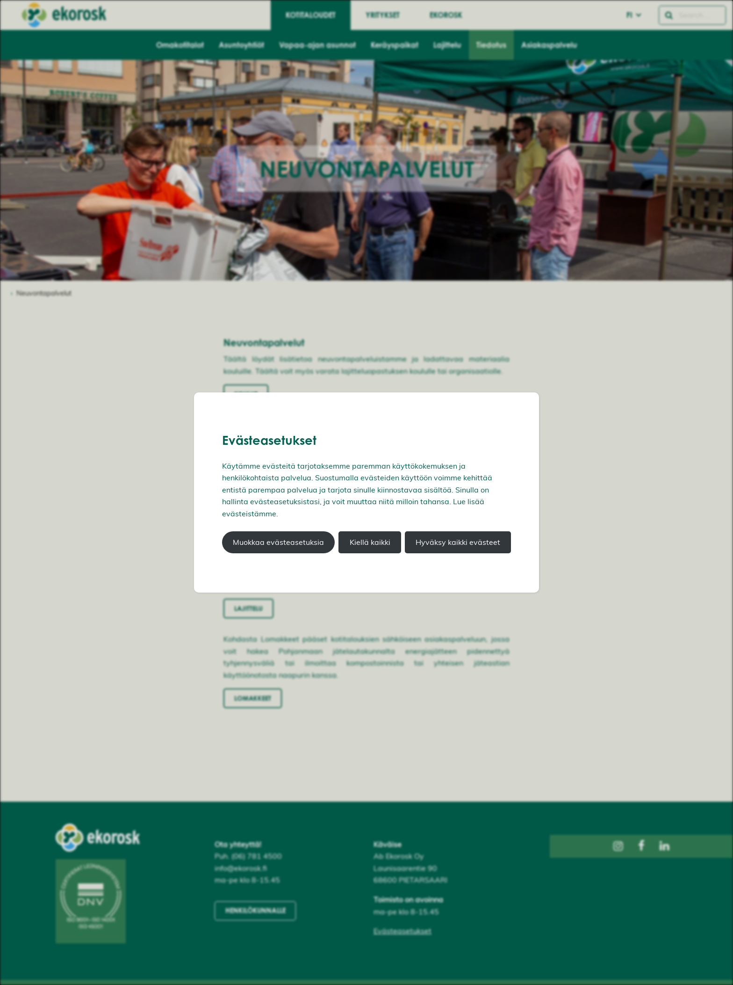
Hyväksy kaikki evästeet (458, 542)
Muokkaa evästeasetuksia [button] (278, 542)
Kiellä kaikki (370, 542)
